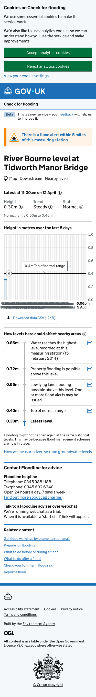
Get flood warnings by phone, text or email (37, 538)
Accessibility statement (21, 609)
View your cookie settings (26, 75)
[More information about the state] (81, 207)
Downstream (31, 178)
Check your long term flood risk (28, 565)
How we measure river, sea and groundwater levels (48, 451)
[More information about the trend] (50, 207)
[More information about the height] (20, 207)
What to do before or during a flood (31, 552)
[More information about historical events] (84, 334)
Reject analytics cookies (48, 66)
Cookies (50, 609)
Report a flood (15, 572)
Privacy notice (72, 609)
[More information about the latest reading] (59, 192)
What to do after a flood (22, 558)
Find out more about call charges (33, 497)
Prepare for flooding (19, 545)
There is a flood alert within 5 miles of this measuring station (54, 137)
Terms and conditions (20, 614)
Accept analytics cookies (48, 52)
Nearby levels (56, 178)
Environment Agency (39, 623)
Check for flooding (21, 104)
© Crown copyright (48, 684)
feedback (66, 114)
